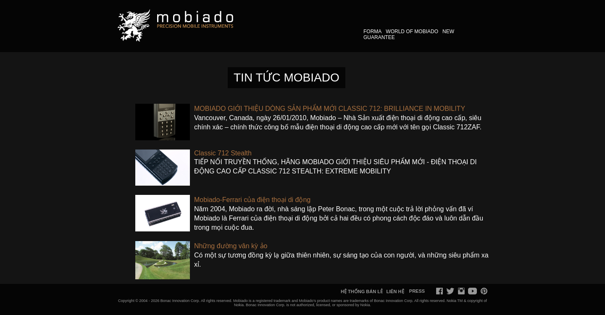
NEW (448, 31)
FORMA (372, 31)
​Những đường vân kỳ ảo (230, 245)
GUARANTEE (379, 37)
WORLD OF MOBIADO (412, 31)
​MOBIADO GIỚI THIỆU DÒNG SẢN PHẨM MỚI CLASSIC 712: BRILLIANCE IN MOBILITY (329, 108)
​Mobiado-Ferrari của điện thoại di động (252, 199)
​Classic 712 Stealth (223, 153)
